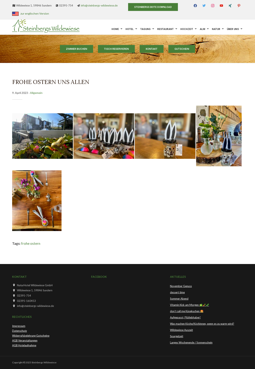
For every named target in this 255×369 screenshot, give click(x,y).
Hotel (129, 29)
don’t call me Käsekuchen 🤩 (186, 311)
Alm (202, 29)
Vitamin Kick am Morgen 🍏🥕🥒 (189, 304)
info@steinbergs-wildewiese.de (99, 5)
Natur (216, 29)
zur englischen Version (34, 13)
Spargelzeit (176, 336)
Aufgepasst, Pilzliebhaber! (185, 317)
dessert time (177, 292)
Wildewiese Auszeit (181, 330)
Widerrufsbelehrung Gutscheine (30, 335)
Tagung (145, 29)
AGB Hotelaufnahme (24, 345)
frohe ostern (30, 243)
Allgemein (36, 92)
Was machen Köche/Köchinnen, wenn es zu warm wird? (202, 323)
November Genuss (181, 286)
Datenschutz (19, 330)
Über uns (233, 29)
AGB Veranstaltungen (24, 340)
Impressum (18, 326)
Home (115, 29)
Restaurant (165, 29)
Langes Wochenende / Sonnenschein (191, 342)
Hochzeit (186, 29)
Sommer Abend (179, 298)
